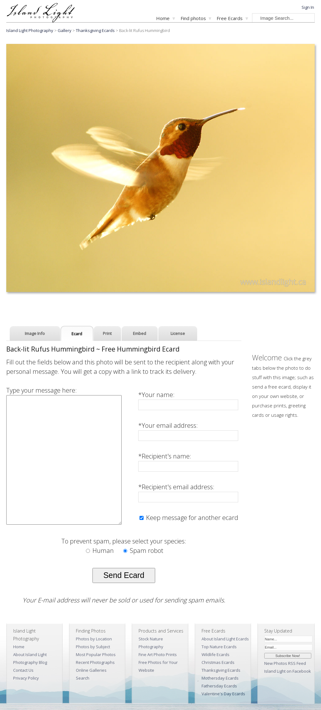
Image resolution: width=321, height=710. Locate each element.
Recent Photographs (95, 662)
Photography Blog (30, 662)
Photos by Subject (93, 646)
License (178, 333)
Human (100, 550)
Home (163, 18)
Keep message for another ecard (191, 517)
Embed (139, 333)
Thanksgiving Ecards (95, 30)
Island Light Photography (29, 30)
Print (107, 333)
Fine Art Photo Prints (158, 654)
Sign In (308, 7)
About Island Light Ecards (225, 639)
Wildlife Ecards (215, 654)
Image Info (35, 333)
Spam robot (143, 550)
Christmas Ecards (218, 662)
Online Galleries (91, 670)
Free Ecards (230, 18)
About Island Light (30, 654)
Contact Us (23, 670)
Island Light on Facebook (287, 671)
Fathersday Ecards (219, 686)
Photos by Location (94, 639)
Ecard (76, 333)
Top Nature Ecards (219, 646)
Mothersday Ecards (220, 678)
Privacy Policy (26, 678)
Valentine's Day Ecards (223, 694)
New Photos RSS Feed (285, 663)
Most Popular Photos (96, 654)
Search (82, 678)
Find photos (193, 18)
